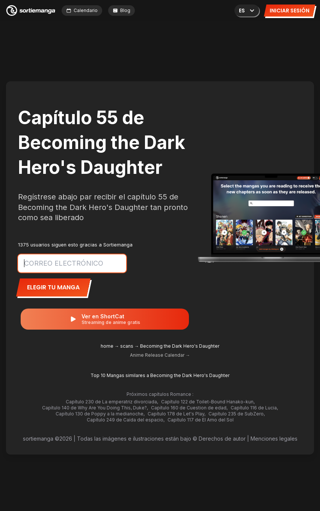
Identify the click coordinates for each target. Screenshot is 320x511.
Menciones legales (274, 438)
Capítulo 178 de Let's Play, (176, 414)
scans (126, 346)
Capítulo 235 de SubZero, (236, 414)
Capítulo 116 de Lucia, (254, 408)
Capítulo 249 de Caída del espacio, (126, 420)
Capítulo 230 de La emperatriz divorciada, (112, 402)
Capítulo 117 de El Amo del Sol (201, 420)
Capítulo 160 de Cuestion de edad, (189, 408)
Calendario (82, 10)
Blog (121, 10)
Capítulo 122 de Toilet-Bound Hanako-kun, (208, 402)
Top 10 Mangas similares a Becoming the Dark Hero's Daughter (160, 375)
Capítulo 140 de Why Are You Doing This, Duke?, (95, 408)
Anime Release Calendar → (160, 355)
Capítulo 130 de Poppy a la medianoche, (100, 414)
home (107, 346)
